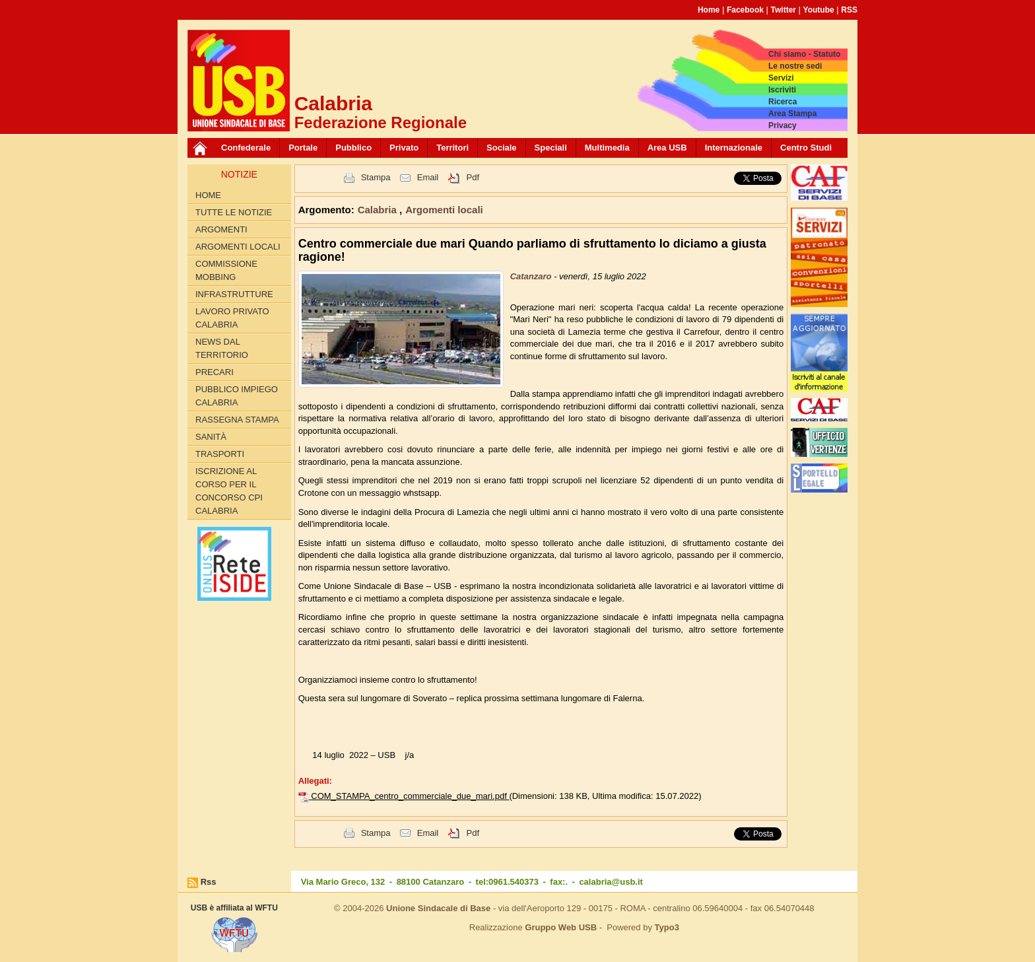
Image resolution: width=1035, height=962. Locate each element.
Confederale (246, 148)
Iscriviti (782, 89)
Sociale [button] (501, 148)
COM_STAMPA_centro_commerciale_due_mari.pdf (410, 796)
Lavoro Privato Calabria (232, 317)
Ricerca (782, 101)
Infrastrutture (234, 294)
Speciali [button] (551, 148)
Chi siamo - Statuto (804, 54)
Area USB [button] (667, 148)
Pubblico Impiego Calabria (236, 395)
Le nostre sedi (795, 66)
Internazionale (733, 148)
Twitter (783, 10)
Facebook (745, 10)
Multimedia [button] (607, 148)
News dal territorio (221, 348)
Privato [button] (403, 148)
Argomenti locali (238, 247)
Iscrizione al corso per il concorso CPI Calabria (229, 491)
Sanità (210, 437)
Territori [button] (452, 148)
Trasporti (219, 454)
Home (708, 10)
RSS (849, 10)
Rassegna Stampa (237, 420)
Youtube (818, 10)
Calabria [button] (378, 209)
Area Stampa (792, 113)
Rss (209, 882)
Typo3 (667, 927)
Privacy (782, 125)
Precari (214, 372)
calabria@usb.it (610, 882)
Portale (302, 148)
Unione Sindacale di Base (438, 908)
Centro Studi (806, 148)
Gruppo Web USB (561, 927)
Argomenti (221, 229)
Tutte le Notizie (233, 212)
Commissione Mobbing (226, 270)
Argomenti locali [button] (444, 209)
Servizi (781, 78)
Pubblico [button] (353, 148)
